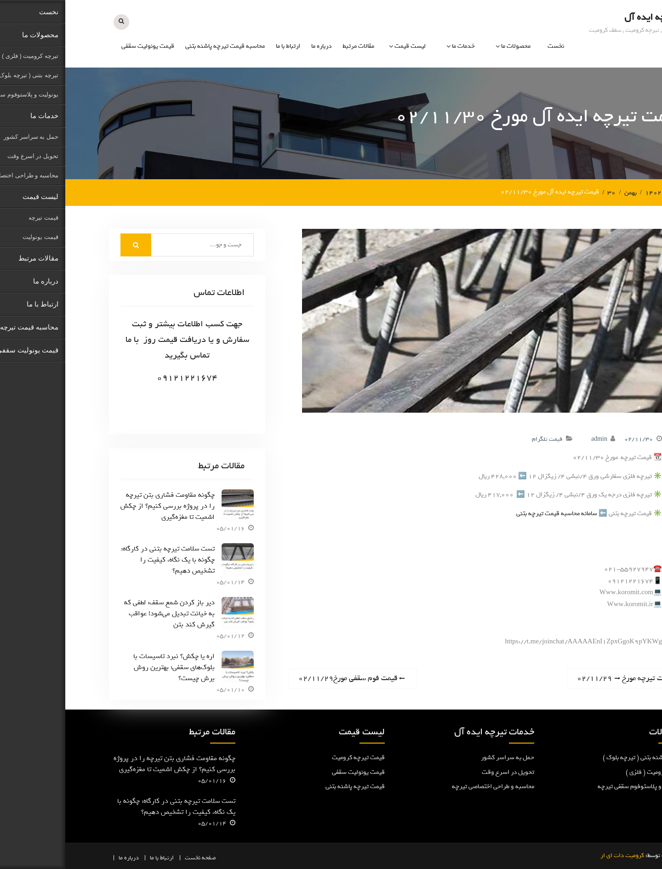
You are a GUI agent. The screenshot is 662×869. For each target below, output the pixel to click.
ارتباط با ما (223, 45)
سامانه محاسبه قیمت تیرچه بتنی (491, 512)
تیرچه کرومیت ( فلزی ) (589, 771)
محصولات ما (450, 45)
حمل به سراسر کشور (442, 756)
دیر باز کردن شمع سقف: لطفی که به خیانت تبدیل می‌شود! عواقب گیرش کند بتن (104, 612)
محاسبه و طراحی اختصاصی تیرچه (428, 785)
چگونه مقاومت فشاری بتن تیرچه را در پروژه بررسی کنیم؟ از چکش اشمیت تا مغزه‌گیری (102, 505)
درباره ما (256, 45)
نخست (490, 45)
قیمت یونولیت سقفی (82, 45)
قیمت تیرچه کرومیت (293, 756)
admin (534, 438)
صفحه (144, 856)
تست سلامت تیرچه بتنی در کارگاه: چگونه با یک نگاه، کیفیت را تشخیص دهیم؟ (102, 558)
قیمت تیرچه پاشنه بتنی (290, 785)
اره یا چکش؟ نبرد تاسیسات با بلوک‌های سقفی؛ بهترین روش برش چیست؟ (108, 665)
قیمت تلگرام (482, 438)
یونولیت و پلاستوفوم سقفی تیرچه (575, 785)
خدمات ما (398, 45)
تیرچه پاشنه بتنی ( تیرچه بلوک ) (577, 756)
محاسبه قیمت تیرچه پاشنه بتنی (160, 45)
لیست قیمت (344, 45)
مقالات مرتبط (293, 45)
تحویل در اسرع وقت (443, 771)
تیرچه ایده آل (585, 16)
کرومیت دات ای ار (557, 854)
